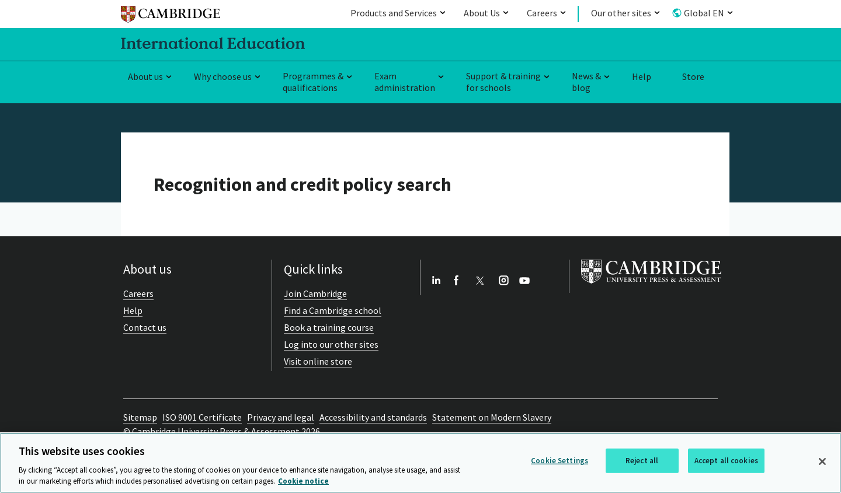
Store (693, 76)
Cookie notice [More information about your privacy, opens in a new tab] (303, 481)
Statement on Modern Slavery (491, 417)
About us (145, 76)
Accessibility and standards (373, 417)
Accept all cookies (726, 461)
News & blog (586, 82)
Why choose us (223, 76)
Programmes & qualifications (313, 82)
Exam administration (404, 82)
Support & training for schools (503, 82)
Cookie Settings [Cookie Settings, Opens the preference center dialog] (559, 461)
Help (641, 76)
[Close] (822, 461)
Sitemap (140, 417)
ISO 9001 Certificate (202, 417)
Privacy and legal (280, 417)
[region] (420, 462)
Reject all (641, 461)
